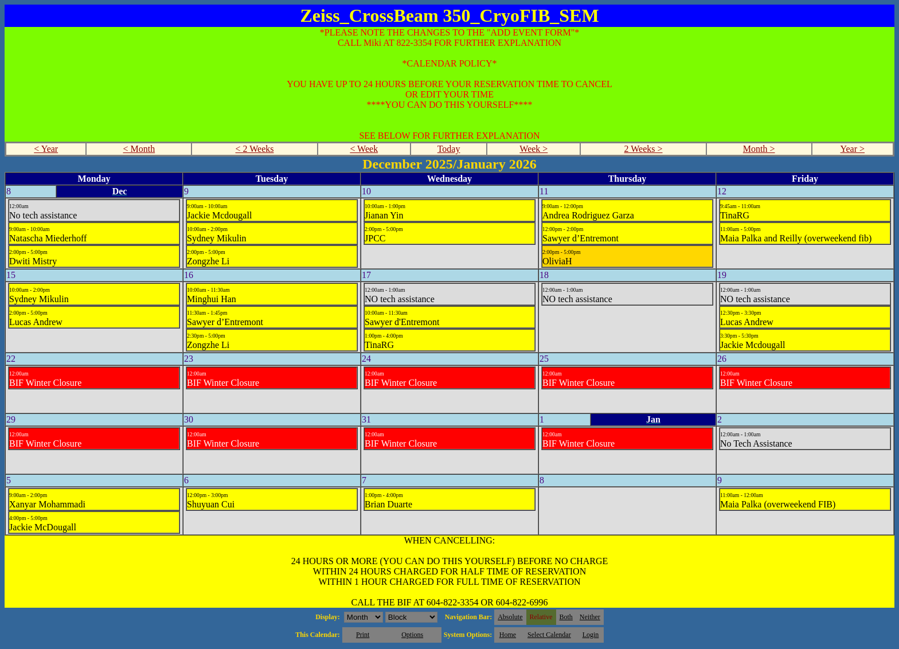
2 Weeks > (643, 149)
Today (448, 149)
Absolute (510, 617)
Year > (853, 149)
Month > (759, 149)
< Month (139, 149)
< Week (364, 149)
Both (566, 617)
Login (591, 635)
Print (362, 635)
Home (507, 635)
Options (412, 635)
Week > (533, 149)
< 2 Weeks (255, 149)
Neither (590, 617)
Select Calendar (549, 635)
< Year (46, 149)
